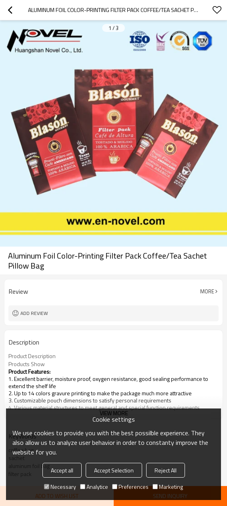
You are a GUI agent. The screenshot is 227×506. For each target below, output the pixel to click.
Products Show (26, 364)
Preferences (130, 486)
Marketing (168, 486)
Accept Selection (114, 470)
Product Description (32, 356)
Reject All (166, 470)
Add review (34, 313)
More (207, 291)
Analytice (94, 486)
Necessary (60, 486)
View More (114, 413)
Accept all (62, 470)
